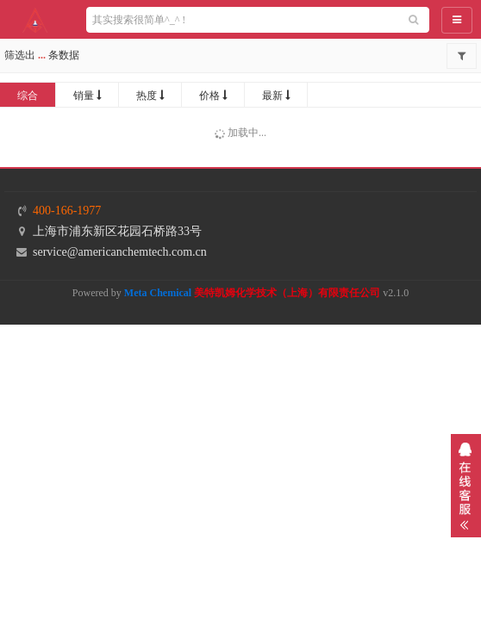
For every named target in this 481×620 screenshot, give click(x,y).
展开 (466, 485)
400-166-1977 (67, 210)
